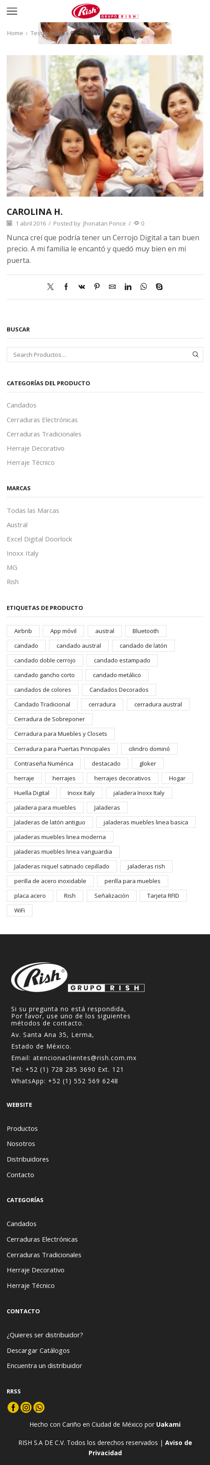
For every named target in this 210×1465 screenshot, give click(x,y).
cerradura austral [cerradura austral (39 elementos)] (158, 704)
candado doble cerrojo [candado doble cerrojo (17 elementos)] (45, 660)
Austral (17, 524)
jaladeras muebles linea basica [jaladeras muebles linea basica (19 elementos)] (146, 822)
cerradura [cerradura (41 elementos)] (102, 704)
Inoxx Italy (22, 553)
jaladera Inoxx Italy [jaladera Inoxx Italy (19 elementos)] (139, 793)
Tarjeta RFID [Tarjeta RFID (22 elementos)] (163, 896)
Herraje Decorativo (36, 448)
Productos (22, 1128)
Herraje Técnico (31, 462)
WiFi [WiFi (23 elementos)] (19, 910)
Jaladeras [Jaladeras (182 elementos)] (107, 807)
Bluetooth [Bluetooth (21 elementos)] (146, 631)
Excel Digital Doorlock (39, 538)
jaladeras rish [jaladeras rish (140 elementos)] (146, 866)
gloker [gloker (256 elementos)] (147, 763)
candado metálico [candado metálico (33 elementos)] (117, 675)
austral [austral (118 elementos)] (104, 631)
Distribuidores (28, 1158)
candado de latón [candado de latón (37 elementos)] (143, 646)
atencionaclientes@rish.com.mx (85, 1057)
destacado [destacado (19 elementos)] (106, 763)
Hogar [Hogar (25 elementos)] (177, 778)
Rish (13, 581)
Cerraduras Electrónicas (42, 419)
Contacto (20, 1174)
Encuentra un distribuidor (44, 1365)
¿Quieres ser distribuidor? (45, 1334)
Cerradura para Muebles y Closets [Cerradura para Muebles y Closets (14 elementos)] (60, 734)
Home (15, 33)
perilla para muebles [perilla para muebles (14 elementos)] (133, 881)
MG (12, 567)
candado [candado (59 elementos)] (26, 646)
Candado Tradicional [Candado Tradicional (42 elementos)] (42, 704)
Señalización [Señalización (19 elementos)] (111, 896)
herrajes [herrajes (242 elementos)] (64, 778)
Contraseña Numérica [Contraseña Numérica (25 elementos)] (43, 763)
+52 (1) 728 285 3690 (60, 1069)
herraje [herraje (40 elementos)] (24, 778)
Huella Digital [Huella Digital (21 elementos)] (31, 793)
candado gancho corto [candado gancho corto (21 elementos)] (44, 675)
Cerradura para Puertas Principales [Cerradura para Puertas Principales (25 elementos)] (62, 749)
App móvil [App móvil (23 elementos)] (63, 631)
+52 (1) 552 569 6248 (83, 1081)
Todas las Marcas (33, 510)
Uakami (168, 1424)
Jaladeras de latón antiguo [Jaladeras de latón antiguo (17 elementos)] (49, 822)
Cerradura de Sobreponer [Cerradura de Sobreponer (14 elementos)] (49, 719)
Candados (21, 404)
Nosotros (21, 1143)
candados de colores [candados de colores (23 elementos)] (42, 690)
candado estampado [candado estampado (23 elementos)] (122, 660)
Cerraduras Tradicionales (44, 433)
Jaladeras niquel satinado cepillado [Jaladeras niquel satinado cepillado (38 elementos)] (61, 866)
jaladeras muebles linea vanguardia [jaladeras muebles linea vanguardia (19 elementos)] (63, 852)
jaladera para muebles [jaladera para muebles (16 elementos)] (45, 807)
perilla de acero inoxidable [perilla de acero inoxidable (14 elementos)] (50, 881)
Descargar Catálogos (38, 1350)
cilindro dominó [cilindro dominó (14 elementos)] (149, 749)
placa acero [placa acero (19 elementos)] (30, 896)
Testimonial (46, 33)
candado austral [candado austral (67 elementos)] (79, 646)
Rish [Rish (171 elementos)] (70, 896)
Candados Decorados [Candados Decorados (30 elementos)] (119, 690)
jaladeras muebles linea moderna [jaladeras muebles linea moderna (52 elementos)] (60, 837)
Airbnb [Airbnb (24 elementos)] (23, 631)
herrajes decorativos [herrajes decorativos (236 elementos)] (122, 778)
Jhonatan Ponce (104, 223)
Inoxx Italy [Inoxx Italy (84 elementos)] (81, 793)
